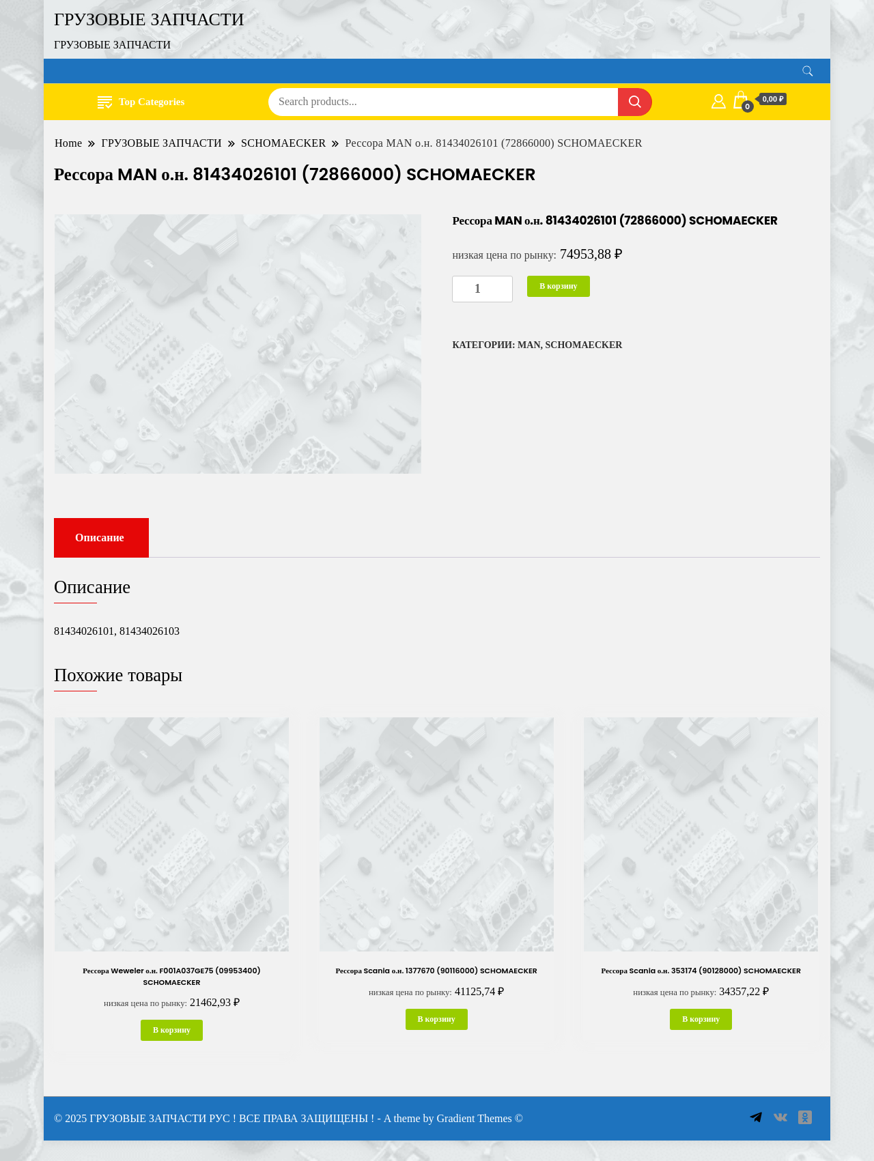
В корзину (558, 286)
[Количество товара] (482, 289)
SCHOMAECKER (584, 345)
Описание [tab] (99, 537)
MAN (529, 345)
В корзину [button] (172, 1030)
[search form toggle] (807, 71)
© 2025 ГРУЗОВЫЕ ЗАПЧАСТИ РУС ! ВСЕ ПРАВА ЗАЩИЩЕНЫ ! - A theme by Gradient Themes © (288, 1118)
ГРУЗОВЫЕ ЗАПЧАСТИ (149, 19)
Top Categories (141, 101)
